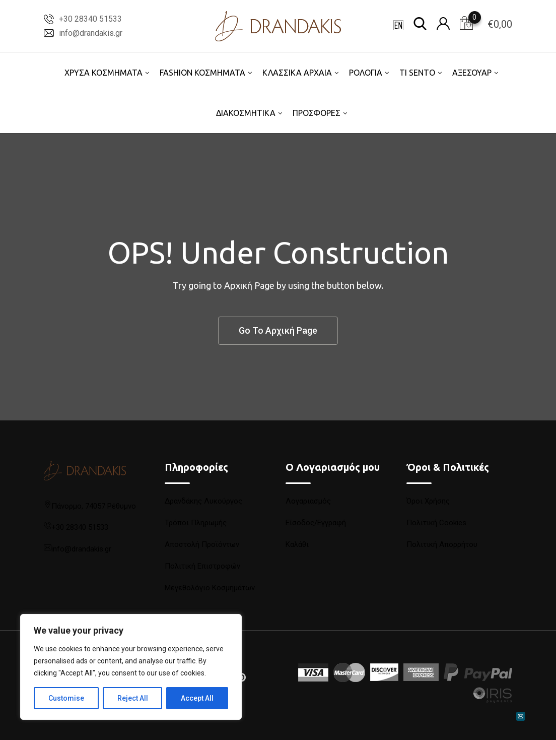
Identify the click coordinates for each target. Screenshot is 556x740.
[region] (131, 667)
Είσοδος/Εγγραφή (316, 522)
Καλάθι (297, 544)
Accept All (197, 698)
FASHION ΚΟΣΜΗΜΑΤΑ (202, 72)
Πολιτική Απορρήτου (441, 544)
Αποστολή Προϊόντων (202, 544)
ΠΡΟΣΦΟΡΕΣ (316, 112)
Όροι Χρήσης (428, 501)
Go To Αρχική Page (278, 330)
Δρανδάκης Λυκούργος (203, 501)
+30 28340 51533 (90, 19)
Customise (66, 698)
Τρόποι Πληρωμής (196, 522)
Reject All (132, 698)
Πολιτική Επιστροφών (202, 566)
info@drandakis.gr (90, 33)
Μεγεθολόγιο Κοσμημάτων (210, 587)
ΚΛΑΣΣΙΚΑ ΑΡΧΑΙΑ (297, 72)
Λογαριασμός (308, 501)
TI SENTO (417, 72)
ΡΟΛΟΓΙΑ (365, 72)
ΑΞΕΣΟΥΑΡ (472, 72)
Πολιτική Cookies (436, 522)
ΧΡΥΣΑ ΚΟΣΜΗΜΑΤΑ (103, 72)
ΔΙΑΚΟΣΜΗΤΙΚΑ (245, 112)
